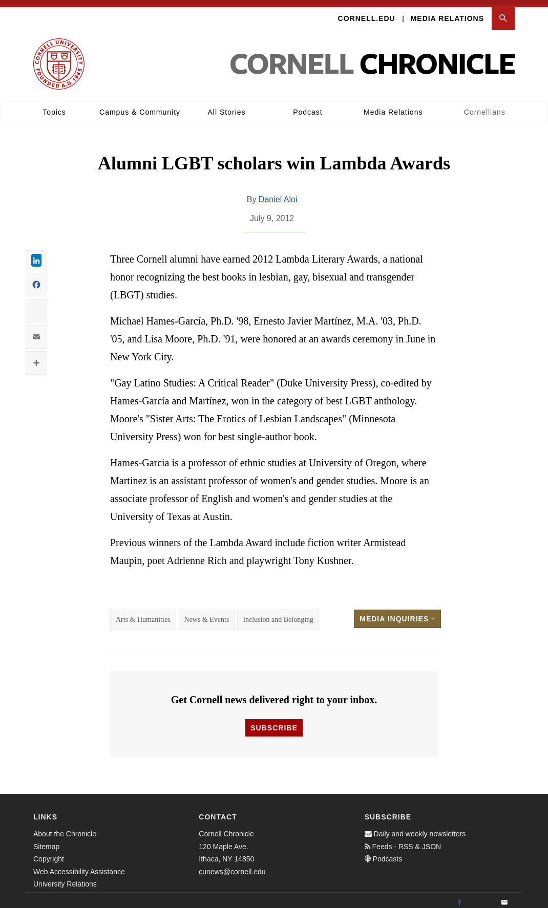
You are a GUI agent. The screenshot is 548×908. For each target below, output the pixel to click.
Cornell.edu (366, 13)
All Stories (227, 107)
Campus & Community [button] (139, 107)
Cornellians (484, 107)
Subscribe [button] (273, 723)
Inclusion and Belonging (278, 614)
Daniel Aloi (278, 194)
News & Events (206, 614)
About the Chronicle (64, 829)
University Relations (65, 879)
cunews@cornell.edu (232, 866)
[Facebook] (459, 898)
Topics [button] (54, 107)
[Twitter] (482, 898)
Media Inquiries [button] (397, 614)
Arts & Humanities (143, 614)
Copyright (48, 854)
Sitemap (46, 841)
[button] (503, 13)
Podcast (308, 107)
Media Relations (447, 13)
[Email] (504, 898)
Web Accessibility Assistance (79, 866)
